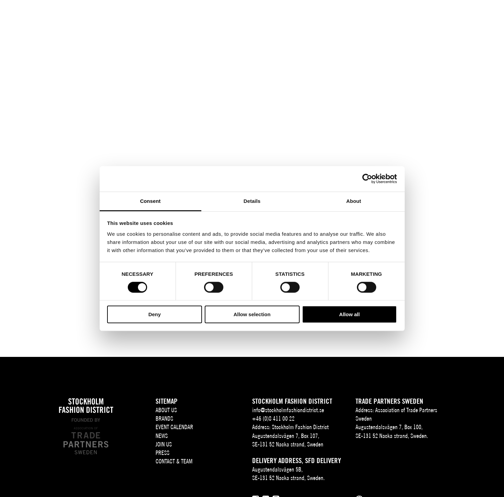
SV (444, 16)
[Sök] (469, 15)
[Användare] (486, 15)
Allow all (349, 314)
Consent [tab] (150, 201)
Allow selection (252, 314)
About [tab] (353, 201)
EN (453, 16)
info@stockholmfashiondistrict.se (288, 410)
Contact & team (360, 16)
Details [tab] (252, 201)
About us (151, 16)
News (264, 16)
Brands (187, 16)
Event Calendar (227, 16)
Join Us (291, 16)
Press (322, 16)
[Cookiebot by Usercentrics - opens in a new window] (367, 179)
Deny (154, 314)
